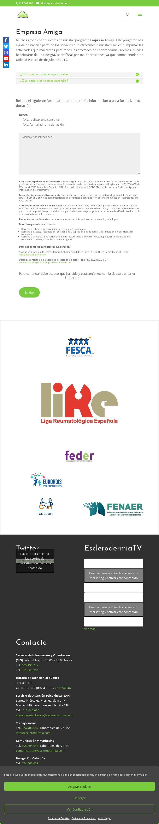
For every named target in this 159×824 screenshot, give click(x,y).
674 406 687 (63, 688)
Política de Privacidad (84, 818)
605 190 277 (30, 665)
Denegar (79, 798)
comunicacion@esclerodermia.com (40, 751)
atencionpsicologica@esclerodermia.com (44, 715)
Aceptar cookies (79, 786)
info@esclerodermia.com (32, 254)
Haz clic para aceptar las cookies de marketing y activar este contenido (35, 561)
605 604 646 (30, 746)
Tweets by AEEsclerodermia (35, 561)
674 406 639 (30, 763)
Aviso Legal (104, 818)
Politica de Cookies (59, 818)
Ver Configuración (79, 809)
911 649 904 (30, 670)
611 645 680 (31, 710)
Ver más (89, 629)
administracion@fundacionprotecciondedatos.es (45, 262)
